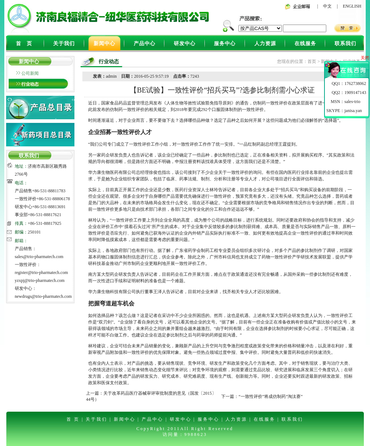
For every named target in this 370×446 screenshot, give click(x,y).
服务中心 (225, 43)
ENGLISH (352, 6)
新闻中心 (104, 43)
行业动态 (30, 84)
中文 (327, 6)
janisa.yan (353, 110)
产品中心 (144, 43)
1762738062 (355, 83)
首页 (311, 61)
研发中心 (184, 43)
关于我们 (64, 43)
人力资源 (265, 43)
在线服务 (305, 43)
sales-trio (352, 101)
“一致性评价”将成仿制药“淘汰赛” (270, 396)
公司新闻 (30, 73)
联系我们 (345, 43)
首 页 (24, 43)
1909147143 (355, 92)
